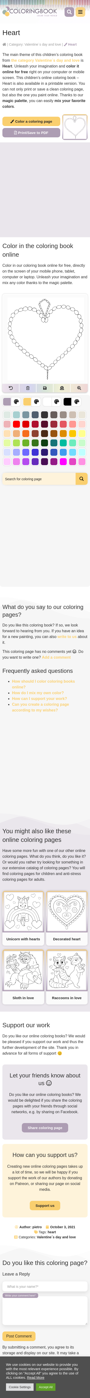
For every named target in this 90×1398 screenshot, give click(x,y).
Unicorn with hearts (23, 939)
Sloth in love (23, 998)
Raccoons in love (67, 998)
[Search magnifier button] (82, 479)
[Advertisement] (45, 190)
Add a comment (56, 657)
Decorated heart (66, 939)
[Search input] (39, 479)
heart (52, 1232)
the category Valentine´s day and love (45, 60)
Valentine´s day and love (56, 1237)
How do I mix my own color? (38, 693)
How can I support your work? (39, 699)
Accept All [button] (46, 1387)
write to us (67, 637)
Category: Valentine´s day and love (35, 44)
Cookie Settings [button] (20, 1387)
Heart (70, 44)
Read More (35, 1378)
